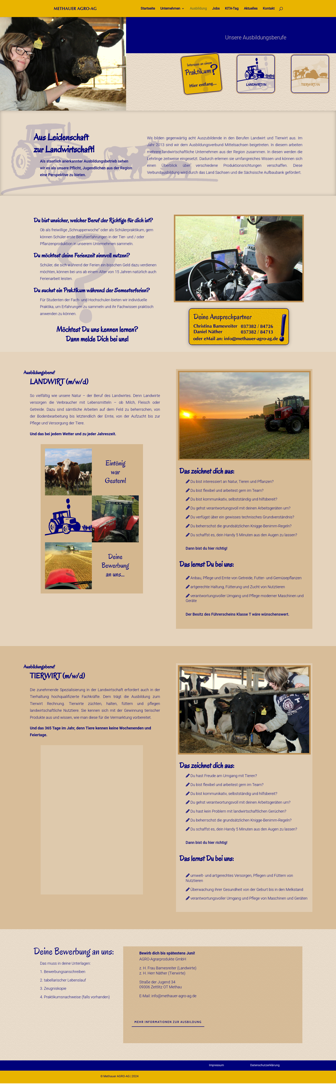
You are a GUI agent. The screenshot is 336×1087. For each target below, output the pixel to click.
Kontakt (269, 8)
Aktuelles (250, 8)
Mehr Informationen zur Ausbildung (168, 1022)
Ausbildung (198, 8)
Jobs (216, 8)
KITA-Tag (232, 8)
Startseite (148, 8)
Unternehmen (170, 8)
